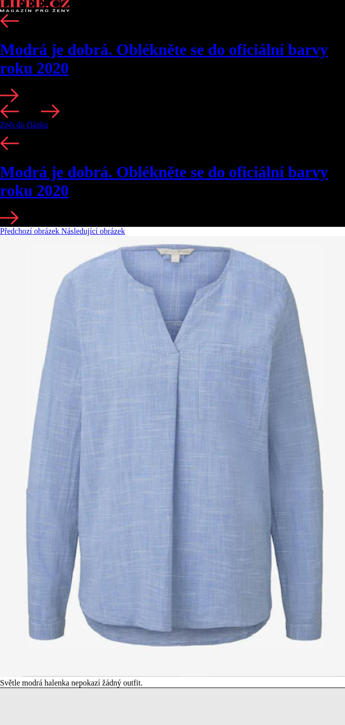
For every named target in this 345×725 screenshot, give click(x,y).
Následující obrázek (94, 231)
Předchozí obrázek (31, 231)
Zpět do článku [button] (24, 124)
